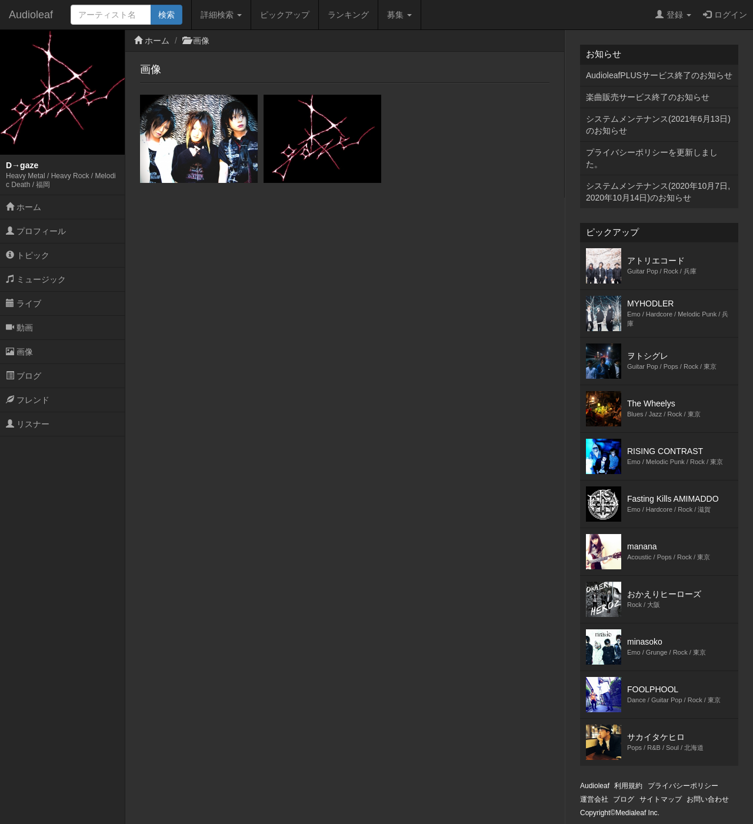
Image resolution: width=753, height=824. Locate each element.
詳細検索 (221, 14)
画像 (19, 351)
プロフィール (36, 231)
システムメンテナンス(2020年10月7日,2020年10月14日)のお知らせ (658, 191)
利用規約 (628, 786)
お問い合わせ (708, 799)
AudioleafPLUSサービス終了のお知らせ (659, 75)
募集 (399, 14)
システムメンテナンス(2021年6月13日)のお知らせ (658, 124)
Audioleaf (31, 15)
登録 (673, 14)
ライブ (23, 303)
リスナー (27, 424)
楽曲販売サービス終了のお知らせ (647, 97)
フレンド (27, 400)
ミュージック (36, 279)
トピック (27, 255)
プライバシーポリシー (683, 786)
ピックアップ (284, 14)
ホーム (23, 207)
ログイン (725, 14)
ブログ (23, 376)
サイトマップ (660, 799)
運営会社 (594, 799)
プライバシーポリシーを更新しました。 (652, 158)
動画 (19, 327)
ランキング (348, 14)
